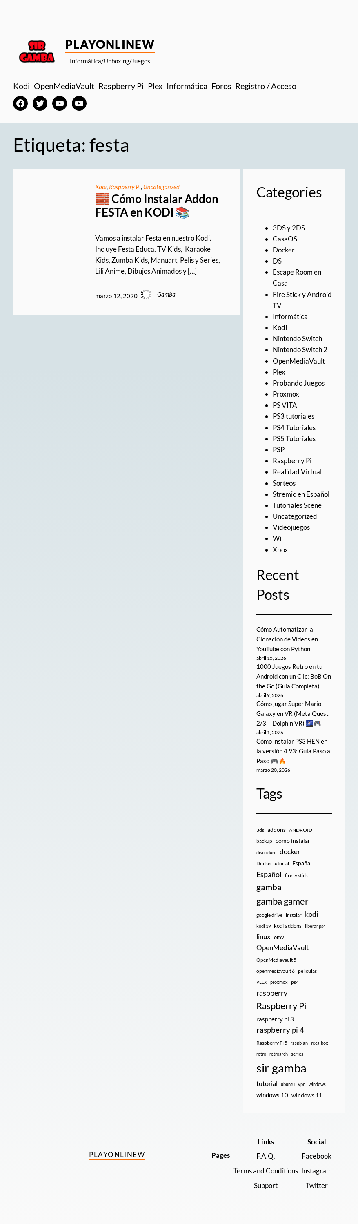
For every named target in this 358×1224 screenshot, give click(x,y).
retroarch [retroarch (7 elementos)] (278, 1053)
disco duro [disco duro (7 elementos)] (266, 852)
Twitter (317, 1185)
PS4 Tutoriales (294, 427)
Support (266, 1185)
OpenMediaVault (299, 361)
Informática (290, 316)
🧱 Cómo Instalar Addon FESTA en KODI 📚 (156, 205)
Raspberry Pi (124, 186)
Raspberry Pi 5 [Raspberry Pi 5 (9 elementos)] (271, 1043)
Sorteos (284, 483)
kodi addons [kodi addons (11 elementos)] (288, 925)
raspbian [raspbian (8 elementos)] (299, 1042)
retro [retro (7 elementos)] (261, 1053)
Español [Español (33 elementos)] (269, 874)
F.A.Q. (265, 1156)
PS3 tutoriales (293, 416)
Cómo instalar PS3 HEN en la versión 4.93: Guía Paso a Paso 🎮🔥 (293, 750)
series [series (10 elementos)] (297, 1054)
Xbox (280, 549)
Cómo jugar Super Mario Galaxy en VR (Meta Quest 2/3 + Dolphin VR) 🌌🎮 (292, 713)
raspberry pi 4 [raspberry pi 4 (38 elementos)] (280, 1029)
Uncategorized (161, 186)
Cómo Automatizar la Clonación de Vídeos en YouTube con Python (287, 638)
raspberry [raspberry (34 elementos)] (271, 992)
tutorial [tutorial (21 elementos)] (267, 1083)
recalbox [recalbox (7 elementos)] (319, 1042)
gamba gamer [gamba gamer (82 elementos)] (282, 901)
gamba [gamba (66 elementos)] (269, 887)
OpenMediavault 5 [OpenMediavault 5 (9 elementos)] (276, 960)
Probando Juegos (299, 383)
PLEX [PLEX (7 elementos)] (261, 982)
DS (277, 261)
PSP (279, 449)
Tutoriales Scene (297, 505)
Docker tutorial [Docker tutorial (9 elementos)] (272, 863)
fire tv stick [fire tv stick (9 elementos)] (296, 875)
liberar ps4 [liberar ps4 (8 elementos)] (315, 926)
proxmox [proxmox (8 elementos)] (279, 982)
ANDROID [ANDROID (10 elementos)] (300, 830)
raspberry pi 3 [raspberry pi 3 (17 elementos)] (275, 1019)
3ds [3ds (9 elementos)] (260, 830)
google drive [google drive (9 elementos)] (269, 915)
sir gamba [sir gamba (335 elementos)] (281, 1068)
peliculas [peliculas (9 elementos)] (307, 971)
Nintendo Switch (297, 338)
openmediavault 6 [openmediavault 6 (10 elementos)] (275, 971)
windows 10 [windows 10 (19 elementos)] (272, 1095)
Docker (284, 250)
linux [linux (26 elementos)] (263, 936)
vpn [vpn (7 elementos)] (301, 1084)
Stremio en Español (301, 494)
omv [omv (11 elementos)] (279, 937)
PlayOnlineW (110, 44)
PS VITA (285, 405)
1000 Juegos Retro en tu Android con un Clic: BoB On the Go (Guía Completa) (293, 676)
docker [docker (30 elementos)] (290, 851)
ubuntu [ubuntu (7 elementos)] (288, 1084)
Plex (279, 372)
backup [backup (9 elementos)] (264, 841)
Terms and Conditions (265, 1170)
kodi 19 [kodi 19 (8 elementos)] (263, 926)
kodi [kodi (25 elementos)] (311, 914)
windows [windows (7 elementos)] (317, 1084)
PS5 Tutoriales (294, 438)
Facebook (316, 1156)
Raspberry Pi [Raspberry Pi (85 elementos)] (281, 1005)
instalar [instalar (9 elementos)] (294, 915)
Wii (278, 538)
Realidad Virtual (297, 471)
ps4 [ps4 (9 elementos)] (295, 982)
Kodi (101, 186)
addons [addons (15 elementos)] (276, 829)
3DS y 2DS (289, 227)
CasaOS (285, 239)
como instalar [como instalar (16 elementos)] (293, 840)
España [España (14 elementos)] (301, 863)
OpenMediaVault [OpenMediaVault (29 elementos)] (282, 947)
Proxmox (286, 394)
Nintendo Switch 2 (300, 349)
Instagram (316, 1170)
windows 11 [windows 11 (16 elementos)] (306, 1095)
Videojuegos (291, 527)
